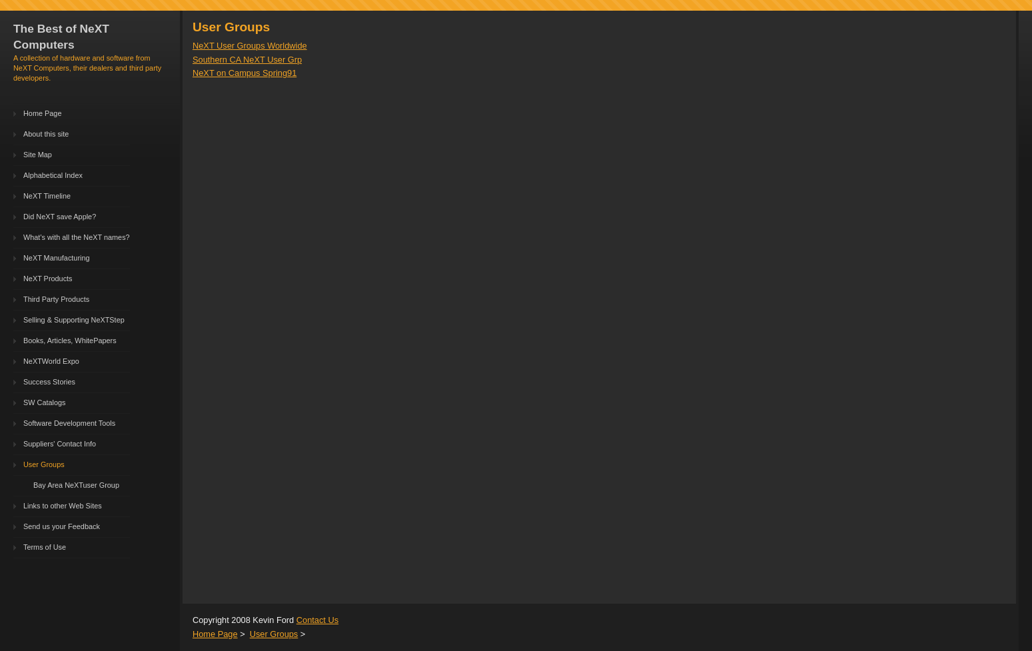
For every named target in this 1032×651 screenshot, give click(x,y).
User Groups (44, 464)
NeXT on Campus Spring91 (244, 73)
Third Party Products (56, 299)
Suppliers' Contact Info (59, 444)
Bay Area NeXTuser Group (76, 485)
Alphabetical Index (53, 175)
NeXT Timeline (47, 196)
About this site (46, 134)
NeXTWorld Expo (51, 361)
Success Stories (49, 382)
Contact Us (317, 620)
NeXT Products (48, 279)
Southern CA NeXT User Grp (247, 60)
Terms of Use (44, 547)
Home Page (42, 113)
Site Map (37, 155)
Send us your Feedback (61, 526)
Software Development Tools (69, 423)
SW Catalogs (44, 402)
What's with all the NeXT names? (76, 237)
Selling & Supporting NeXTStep (74, 320)
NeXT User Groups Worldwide (250, 46)
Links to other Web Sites (62, 506)
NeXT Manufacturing (56, 258)
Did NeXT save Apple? (59, 217)
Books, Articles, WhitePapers (70, 340)
